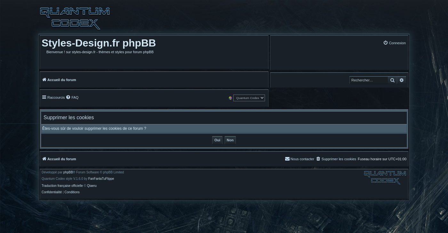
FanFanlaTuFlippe (101, 178)
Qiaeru (92, 185)
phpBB (68, 172)
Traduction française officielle (62, 185)
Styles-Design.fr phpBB (99, 43)
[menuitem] (394, 42)
